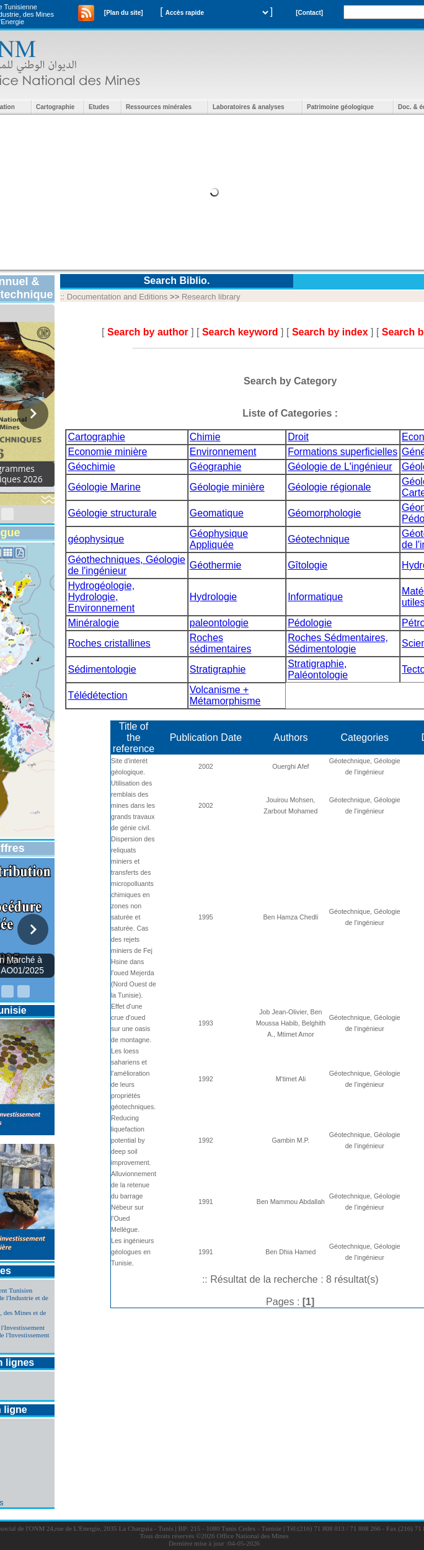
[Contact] (309, 12)
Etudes (99, 107)
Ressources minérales (159, 107)
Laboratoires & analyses (249, 107)
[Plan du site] (123, 12)
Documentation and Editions (117, 296)
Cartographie (55, 107)
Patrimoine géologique (340, 107)
